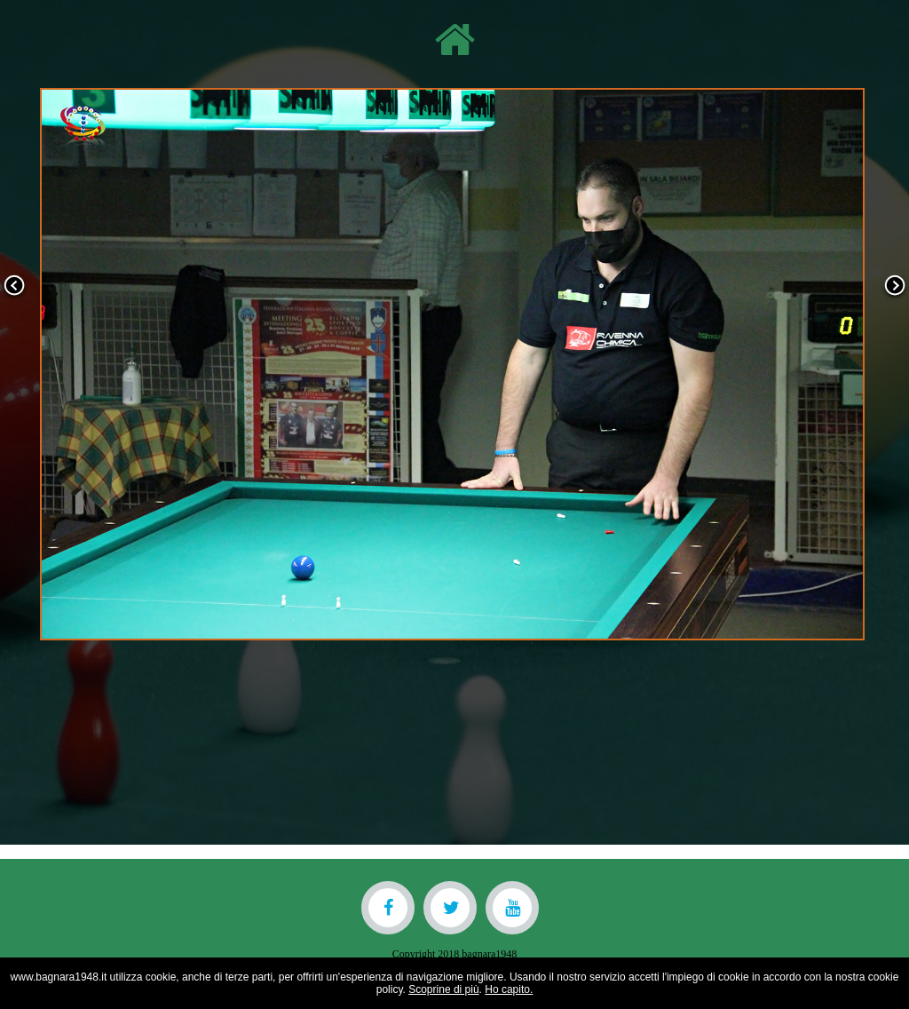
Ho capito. (509, 989)
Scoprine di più (443, 989)
